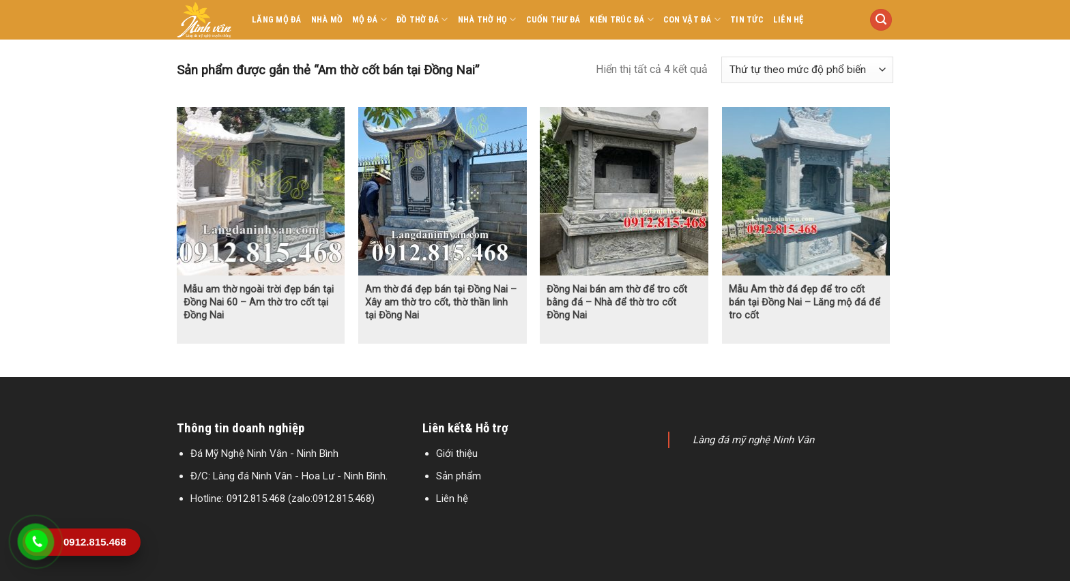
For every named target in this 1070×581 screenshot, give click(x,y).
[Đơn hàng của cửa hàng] (807, 70)
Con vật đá (692, 19)
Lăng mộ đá (277, 19)
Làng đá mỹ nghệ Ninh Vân (753, 440)
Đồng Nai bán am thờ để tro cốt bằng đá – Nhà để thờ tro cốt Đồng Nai (617, 302)
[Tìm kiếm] (881, 20)
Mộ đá (369, 19)
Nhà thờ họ (487, 19)
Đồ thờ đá (422, 19)
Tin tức (747, 19)
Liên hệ (788, 19)
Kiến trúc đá (622, 19)
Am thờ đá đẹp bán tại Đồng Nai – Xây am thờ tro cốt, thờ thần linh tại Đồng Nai (441, 302)
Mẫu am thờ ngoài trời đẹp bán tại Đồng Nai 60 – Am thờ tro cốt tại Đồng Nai (259, 302)
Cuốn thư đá (553, 19)
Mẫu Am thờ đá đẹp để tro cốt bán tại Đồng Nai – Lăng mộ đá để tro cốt (804, 302)
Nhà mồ (327, 19)
